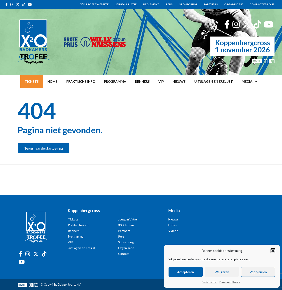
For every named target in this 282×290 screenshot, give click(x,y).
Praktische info (80, 81)
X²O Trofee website (94, 4)
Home (52, 81)
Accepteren (185, 272)
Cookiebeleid (209, 282)
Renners (142, 81)
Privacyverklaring (229, 282)
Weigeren (222, 272)
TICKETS (32, 81)
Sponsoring (188, 4)
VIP (161, 81)
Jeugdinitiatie (126, 4)
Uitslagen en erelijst (213, 81)
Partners (211, 4)
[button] (273, 250)
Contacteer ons (261, 4)
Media (250, 81)
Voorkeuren (258, 272)
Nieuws (179, 81)
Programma (115, 81)
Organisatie (233, 4)
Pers (169, 4)
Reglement (151, 4)
